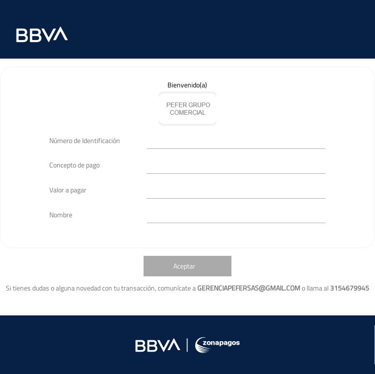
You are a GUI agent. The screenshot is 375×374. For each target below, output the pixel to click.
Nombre (60, 214)
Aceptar (184, 266)
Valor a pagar (67, 190)
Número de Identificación (84, 140)
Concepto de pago (74, 165)
